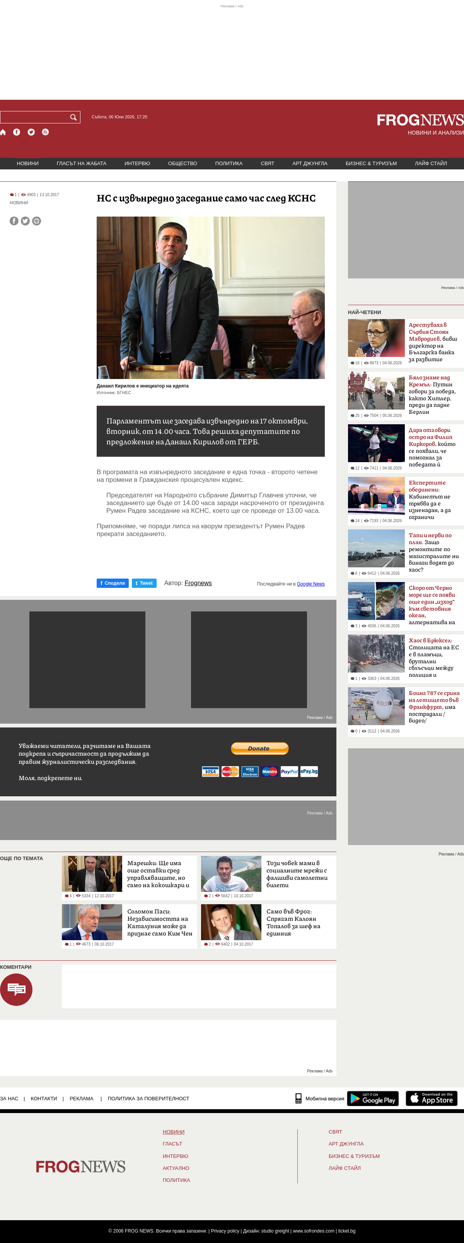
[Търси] (75, 117)
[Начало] (3, 132)
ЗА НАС (9, 1098)
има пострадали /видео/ (434, 707)
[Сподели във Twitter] (25, 221)
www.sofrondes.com (313, 1231)
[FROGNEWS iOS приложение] (431, 1098)
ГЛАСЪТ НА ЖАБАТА (81, 163)
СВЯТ (268, 163)
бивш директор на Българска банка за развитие (433, 342)
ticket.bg (347, 1231)
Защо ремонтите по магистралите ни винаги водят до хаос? (434, 553)
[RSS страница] (45, 132)
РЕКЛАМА (82, 1098)
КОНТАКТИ (44, 1098)
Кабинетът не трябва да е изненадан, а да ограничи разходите (430, 502)
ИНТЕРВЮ (137, 163)
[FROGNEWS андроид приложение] (372, 1098)
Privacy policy (225, 1231)
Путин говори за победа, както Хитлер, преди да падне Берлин (432, 395)
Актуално (176, 1168)
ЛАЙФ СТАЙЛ (431, 163)
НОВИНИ (28, 163)
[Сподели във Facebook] (14, 221)
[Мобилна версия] (319, 1098)
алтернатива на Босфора (432, 607)
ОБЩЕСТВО (182, 163)
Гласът (172, 1144)
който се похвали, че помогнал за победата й (432, 447)
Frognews (198, 583)
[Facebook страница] (17, 132)
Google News (311, 584)
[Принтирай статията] (36, 221)
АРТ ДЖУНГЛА (310, 163)
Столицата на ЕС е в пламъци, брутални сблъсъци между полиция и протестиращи (434, 660)
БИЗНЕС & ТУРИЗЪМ (371, 163)
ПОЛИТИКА (229, 163)
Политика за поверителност (148, 1098)
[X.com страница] (31, 132)
